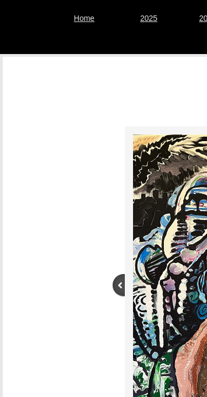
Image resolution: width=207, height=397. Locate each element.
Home (84, 18)
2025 (148, 18)
